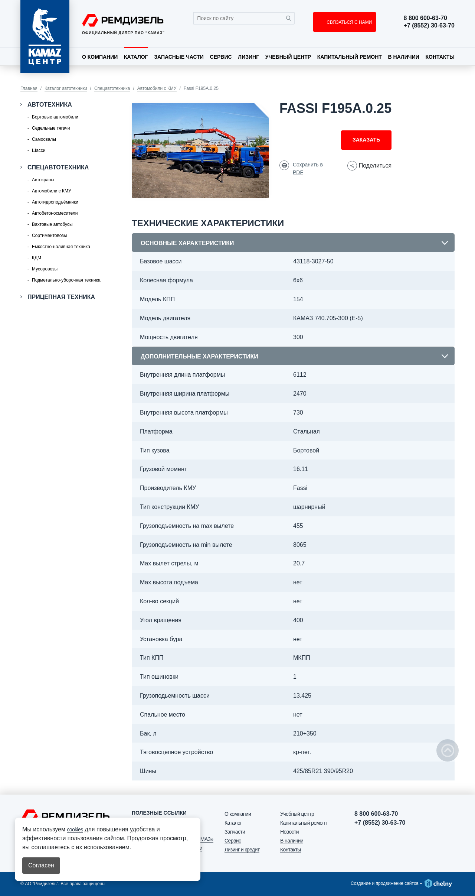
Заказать (366, 140)
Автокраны (43, 179)
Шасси (38, 150)
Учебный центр (288, 57)
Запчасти (235, 832)
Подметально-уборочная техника (66, 280)
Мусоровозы (45, 269)
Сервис (221, 57)
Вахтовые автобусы (52, 224)
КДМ (36, 257)
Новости (289, 832)
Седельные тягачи (51, 128)
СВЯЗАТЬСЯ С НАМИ (348, 22)
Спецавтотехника (112, 88)
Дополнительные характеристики (199, 356)
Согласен (41, 865)
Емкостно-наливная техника (61, 246)
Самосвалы (44, 139)
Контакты (439, 57)
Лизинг (248, 57)
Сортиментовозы (49, 235)
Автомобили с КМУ (157, 88)
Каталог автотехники (66, 88)
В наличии (403, 57)
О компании (100, 57)
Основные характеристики (187, 243)
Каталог (136, 57)
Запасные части (179, 57)
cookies (75, 829)
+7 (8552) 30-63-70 (429, 26)
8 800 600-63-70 (425, 18)
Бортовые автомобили (55, 117)
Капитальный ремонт (349, 57)
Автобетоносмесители (55, 213)
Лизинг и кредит (242, 850)
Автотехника (49, 104)
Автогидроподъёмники (55, 202)
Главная (28, 88)
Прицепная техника (61, 297)
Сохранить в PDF (308, 168)
